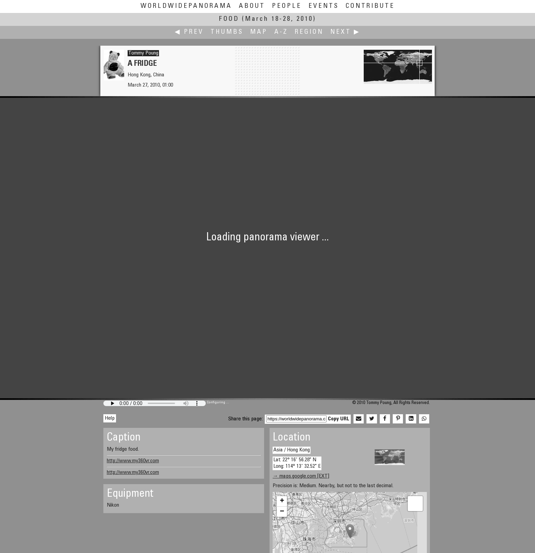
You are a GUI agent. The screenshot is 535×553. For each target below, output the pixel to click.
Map (259, 32)
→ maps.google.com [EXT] (301, 476)
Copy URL (338, 419)
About (252, 6)
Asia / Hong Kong (291, 450)
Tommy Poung (143, 53)
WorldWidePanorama (186, 6)
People (287, 6)
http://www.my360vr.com (133, 461)
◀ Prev (189, 32)
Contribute (370, 6)
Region (309, 32)
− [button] (282, 512)
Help (110, 418)
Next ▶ (345, 32)
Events (323, 6)
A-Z (281, 32)
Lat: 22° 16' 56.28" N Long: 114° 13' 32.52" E (297, 463)
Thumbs (227, 32)
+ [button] (282, 501)
